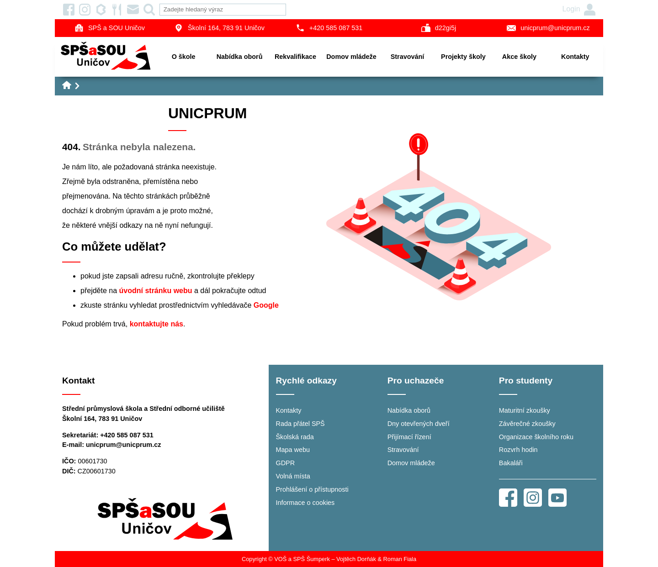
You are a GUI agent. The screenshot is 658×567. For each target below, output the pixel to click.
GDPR (285, 463)
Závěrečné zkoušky (527, 423)
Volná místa (293, 476)
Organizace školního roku (536, 437)
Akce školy (519, 56)
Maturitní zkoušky (524, 410)
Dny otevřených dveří (418, 423)
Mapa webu (293, 449)
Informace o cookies (305, 502)
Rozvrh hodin (518, 449)
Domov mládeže (351, 56)
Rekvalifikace (295, 56)
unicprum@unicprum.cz (548, 27)
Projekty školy (463, 56)
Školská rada (295, 437)
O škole (184, 56)
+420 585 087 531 (329, 27)
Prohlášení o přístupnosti (312, 489)
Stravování (408, 56)
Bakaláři (511, 463)
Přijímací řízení (409, 437)
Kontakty (575, 56)
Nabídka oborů (240, 56)
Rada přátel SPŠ (300, 423)
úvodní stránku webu (155, 290)
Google (266, 305)
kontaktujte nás (156, 324)
